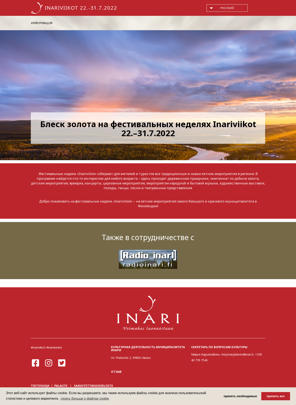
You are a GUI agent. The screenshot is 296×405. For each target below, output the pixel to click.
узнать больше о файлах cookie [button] (84, 398)
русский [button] (227, 8)
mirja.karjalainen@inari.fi (237, 354)
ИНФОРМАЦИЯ (41, 23)
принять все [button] (276, 396)
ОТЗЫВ (116, 372)
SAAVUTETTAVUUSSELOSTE (93, 386)
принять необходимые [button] (240, 396)
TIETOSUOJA (40, 386)
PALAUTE (60, 386)
